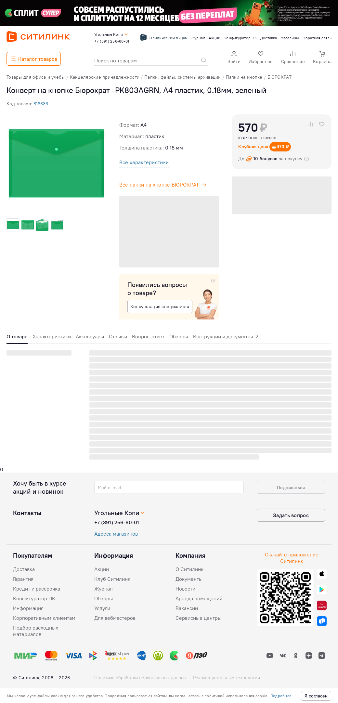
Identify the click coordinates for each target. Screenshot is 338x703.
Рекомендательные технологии (226, 678)
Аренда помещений (199, 598)
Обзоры (178, 336)
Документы (189, 579)
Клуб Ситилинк (112, 579)
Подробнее (280, 695)
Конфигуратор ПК (34, 598)
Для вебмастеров (115, 618)
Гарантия (23, 579)
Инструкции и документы (225, 336)
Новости (185, 588)
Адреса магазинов (116, 533)
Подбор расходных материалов (35, 630)
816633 (40, 104)
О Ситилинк (189, 569)
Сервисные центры (198, 618)
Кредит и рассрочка (36, 588)
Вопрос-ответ (148, 336)
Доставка (24, 569)
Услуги (102, 608)
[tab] (17, 338)
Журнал (103, 588)
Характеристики (51, 336)
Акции (101, 569)
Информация (28, 608)
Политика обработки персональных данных (140, 678)
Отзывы (118, 336)
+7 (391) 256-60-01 (116, 522)
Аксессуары (90, 336)
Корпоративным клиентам (44, 618)
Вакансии (187, 608)
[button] (234, 58)
